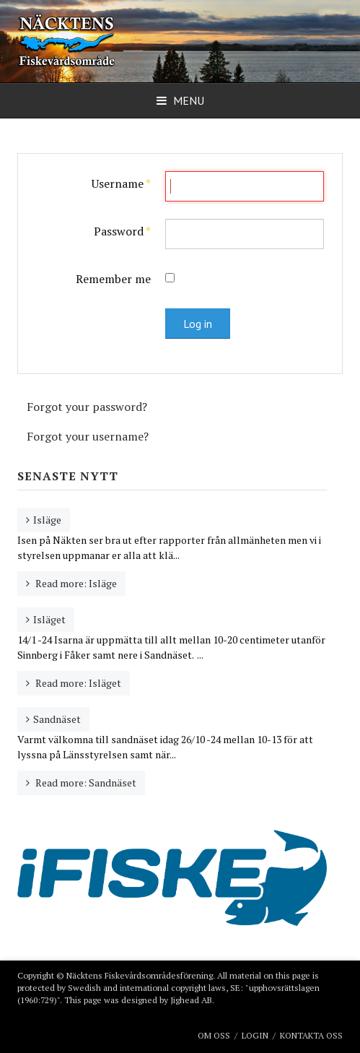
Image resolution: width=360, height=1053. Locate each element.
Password (122, 231)
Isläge (47, 519)
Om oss (214, 1035)
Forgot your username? (88, 436)
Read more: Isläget (77, 683)
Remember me (113, 279)
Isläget (49, 619)
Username (121, 183)
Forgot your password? (87, 407)
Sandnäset (57, 719)
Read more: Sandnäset (84, 782)
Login (255, 1035)
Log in (197, 323)
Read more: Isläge (75, 583)
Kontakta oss (311, 1035)
